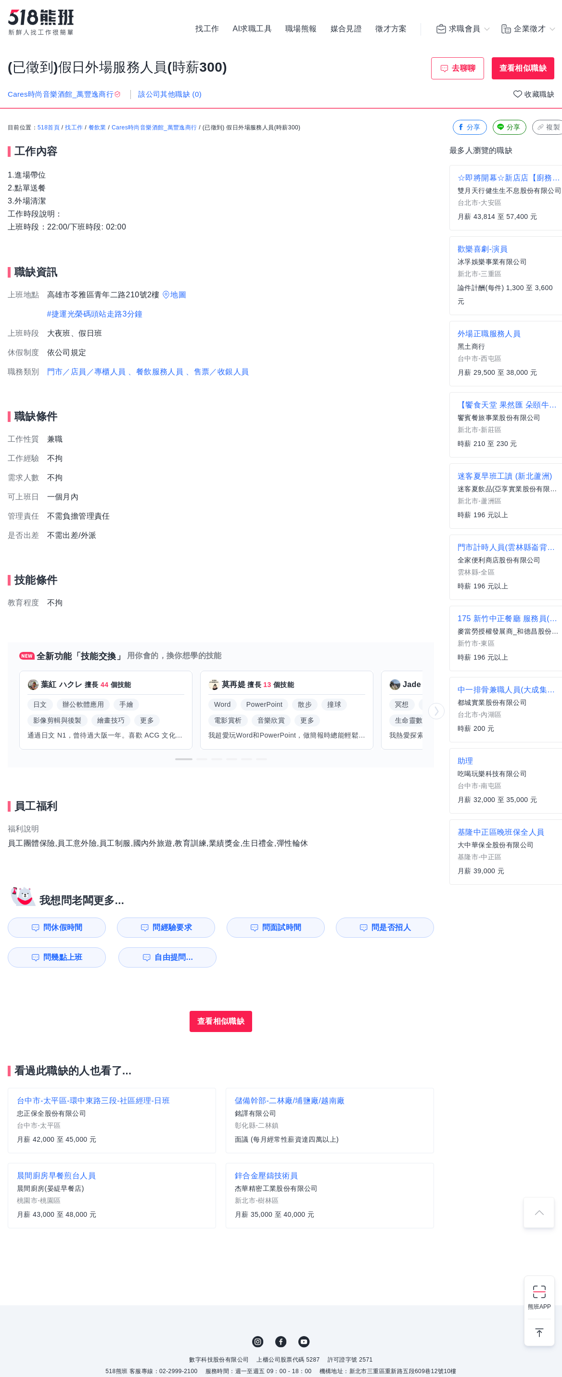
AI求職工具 (252, 29)
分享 (469, 127)
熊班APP (539, 1306)
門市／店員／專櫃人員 (86, 372)
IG (258, 1342)
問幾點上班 (63, 957)
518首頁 (49, 127)
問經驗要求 (172, 927)
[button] (183, 759)
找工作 (207, 29)
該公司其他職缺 (170, 94)
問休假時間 (63, 927)
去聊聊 (463, 68)
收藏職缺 (539, 94)
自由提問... (173, 957)
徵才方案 (391, 29)
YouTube (304, 1342)
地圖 (178, 295)
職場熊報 (301, 29)
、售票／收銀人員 (217, 372)
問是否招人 (391, 927)
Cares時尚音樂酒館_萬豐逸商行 (154, 127)
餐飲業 (97, 127)
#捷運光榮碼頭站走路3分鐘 (95, 314)
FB (281, 1342)
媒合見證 (346, 29)
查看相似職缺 (523, 68)
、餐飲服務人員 (155, 372)
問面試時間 (282, 927)
